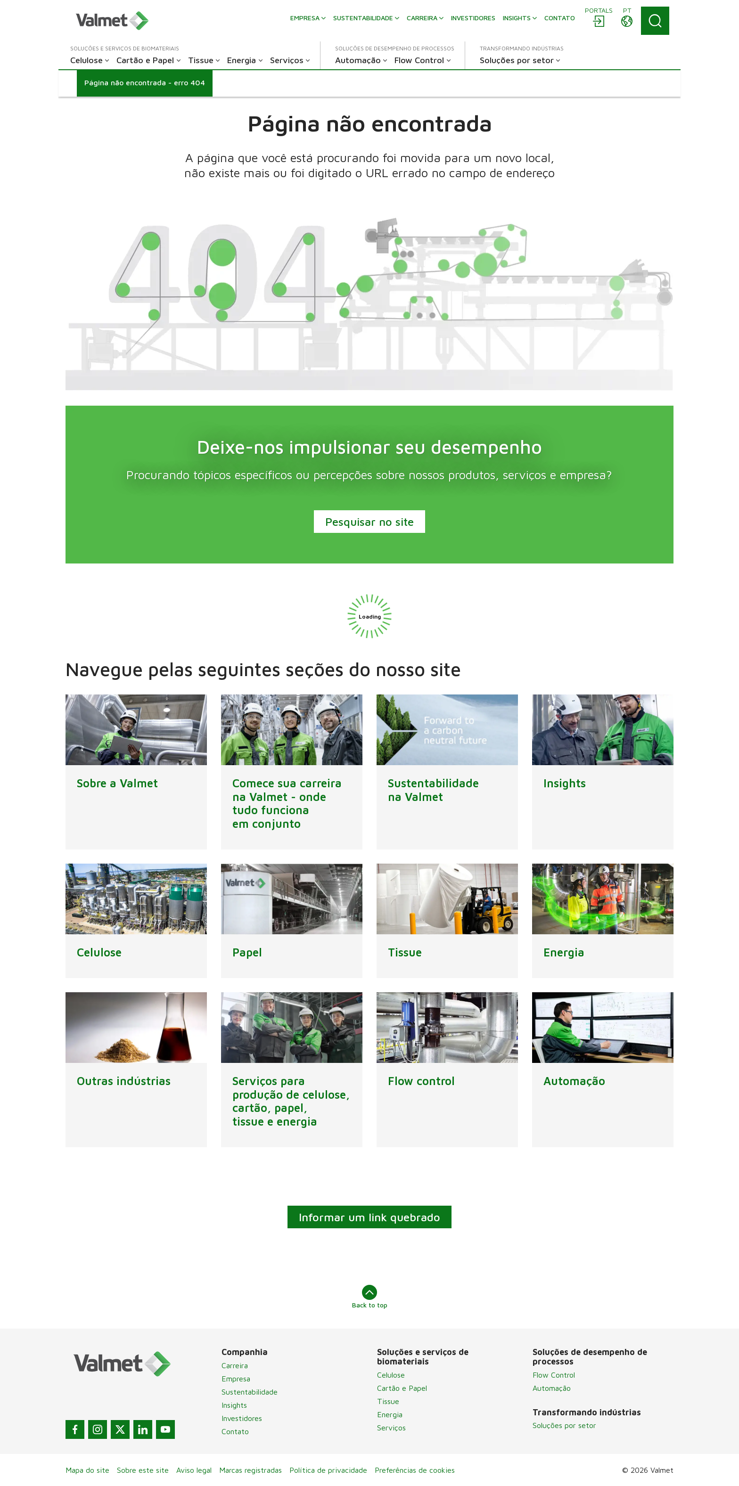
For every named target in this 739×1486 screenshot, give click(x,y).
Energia (389, 1414)
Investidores (242, 1418)
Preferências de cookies (415, 1470)
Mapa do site (87, 1470)
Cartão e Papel (402, 1388)
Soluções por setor (564, 1425)
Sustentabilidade (250, 1392)
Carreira (235, 1365)
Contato (235, 1431)
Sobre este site (143, 1470)
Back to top (369, 1296)
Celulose (391, 1375)
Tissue (388, 1401)
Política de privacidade (328, 1470)
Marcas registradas (250, 1470)
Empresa (236, 1378)
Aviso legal (194, 1470)
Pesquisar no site (369, 521)
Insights (234, 1405)
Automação (552, 1388)
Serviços (391, 1427)
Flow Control (554, 1375)
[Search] (655, 21)
